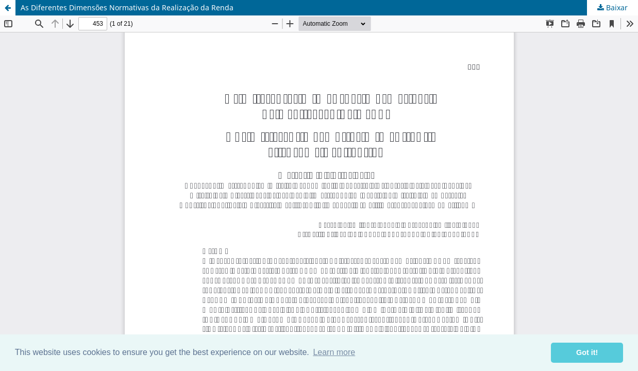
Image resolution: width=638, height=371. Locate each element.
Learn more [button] (334, 352)
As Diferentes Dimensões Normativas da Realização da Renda (127, 7)
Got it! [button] (587, 352)
